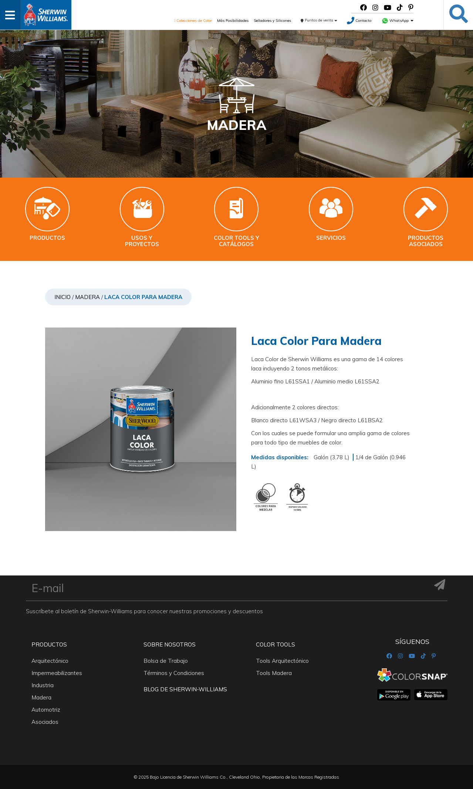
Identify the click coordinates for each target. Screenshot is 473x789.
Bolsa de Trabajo (165, 660)
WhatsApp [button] (397, 20)
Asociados (44, 721)
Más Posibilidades (233, 20)
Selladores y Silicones (272, 20)
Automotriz (45, 709)
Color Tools (275, 644)
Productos (49, 644)
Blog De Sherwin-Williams (185, 689)
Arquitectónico (49, 660)
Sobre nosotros (169, 644)
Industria (42, 685)
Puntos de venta (319, 20)
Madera (87, 297)
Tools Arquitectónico (282, 660)
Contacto (359, 20)
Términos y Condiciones (173, 672)
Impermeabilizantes (56, 672)
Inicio (62, 297)
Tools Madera (274, 672)
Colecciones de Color (193, 20)
